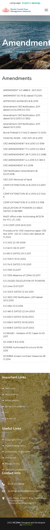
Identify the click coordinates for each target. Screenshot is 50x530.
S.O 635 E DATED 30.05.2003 (18, 317)
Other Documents (15, 406)
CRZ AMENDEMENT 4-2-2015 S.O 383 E (24, 160)
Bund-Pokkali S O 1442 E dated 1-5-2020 (24, 132)
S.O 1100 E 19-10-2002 (14, 259)
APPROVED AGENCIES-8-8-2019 (20, 101)
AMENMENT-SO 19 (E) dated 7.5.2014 (22, 95)
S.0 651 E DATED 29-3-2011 (17, 253)
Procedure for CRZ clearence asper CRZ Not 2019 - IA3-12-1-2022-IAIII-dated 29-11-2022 (24, 233)
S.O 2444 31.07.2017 (13, 286)
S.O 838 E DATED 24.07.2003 (18, 328)
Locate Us (10, 418)
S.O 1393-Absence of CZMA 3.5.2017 (22, 275)
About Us (10, 388)
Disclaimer (10, 457)
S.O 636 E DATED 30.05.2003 (18, 322)
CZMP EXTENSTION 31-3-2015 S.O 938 (23, 202)
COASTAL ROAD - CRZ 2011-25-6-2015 (23, 138)
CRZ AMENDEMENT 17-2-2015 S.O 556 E (24, 149)
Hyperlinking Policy (15, 445)
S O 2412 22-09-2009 (14, 242)
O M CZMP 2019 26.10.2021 (17, 225)
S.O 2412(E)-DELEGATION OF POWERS (24, 281)
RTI (7, 412)
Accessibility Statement (17, 451)
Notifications (11, 400)
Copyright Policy (14, 439)
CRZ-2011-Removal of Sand (17, 179)
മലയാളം (36, 3)
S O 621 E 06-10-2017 (14, 248)
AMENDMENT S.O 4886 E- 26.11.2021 (22, 90)
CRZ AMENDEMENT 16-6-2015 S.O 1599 (23, 143)
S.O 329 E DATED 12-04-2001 (18, 292)
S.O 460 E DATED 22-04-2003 (19, 311)
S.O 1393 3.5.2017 (12, 270)
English (26, 3)
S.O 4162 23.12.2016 (13, 306)
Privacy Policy (12, 463)
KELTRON (27, 524)
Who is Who (11, 394)
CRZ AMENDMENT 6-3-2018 (18, 165)
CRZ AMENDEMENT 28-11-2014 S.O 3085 (24, 154)
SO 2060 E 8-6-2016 (13, 342)
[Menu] (46, 10)
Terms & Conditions (15, 470)
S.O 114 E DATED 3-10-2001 (17, 264)
